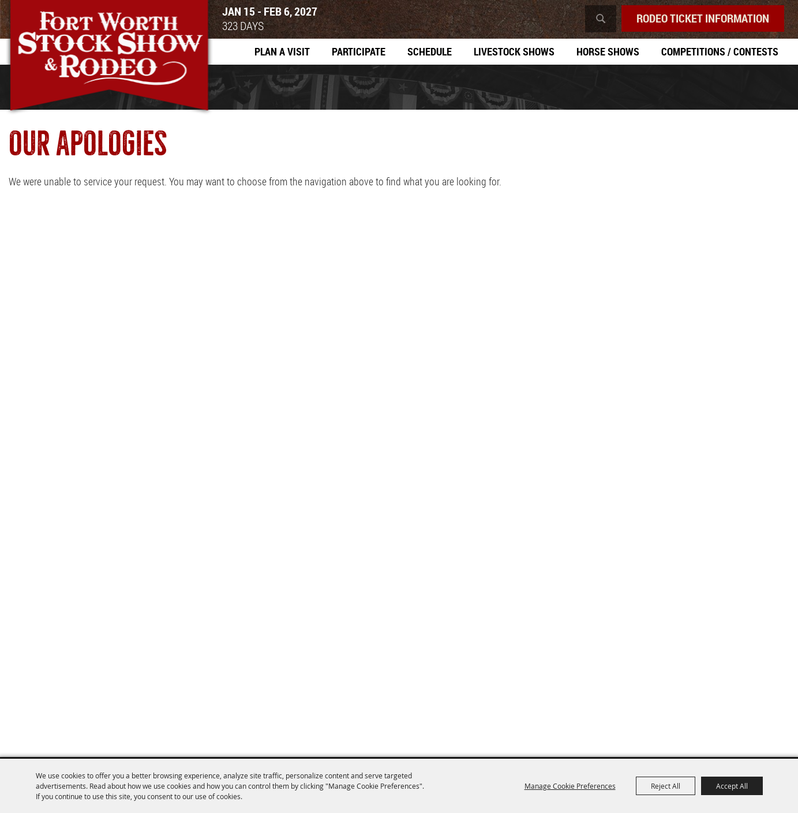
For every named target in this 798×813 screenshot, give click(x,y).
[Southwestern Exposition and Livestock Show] (109, 57)
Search (600, 18)
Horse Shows (607, 51)
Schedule (429, 51)
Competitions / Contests (719, 51)
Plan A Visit (282, 51)
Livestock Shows (514, 51)
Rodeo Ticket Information (702, 18)
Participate (358, 51)
